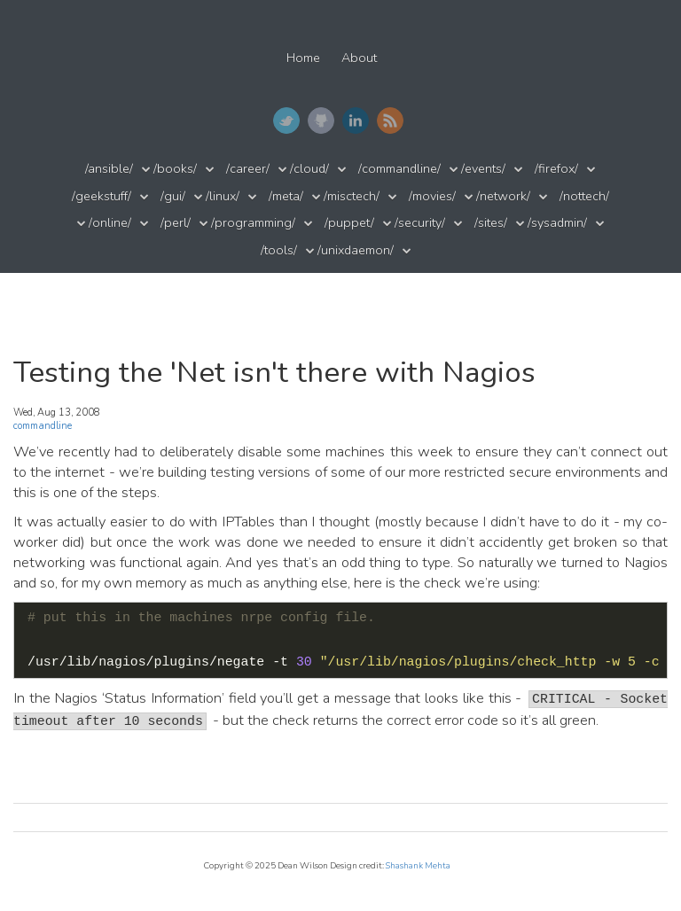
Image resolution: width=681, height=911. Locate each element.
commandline (42, 425)
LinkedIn (355, 120)
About (359, 58)
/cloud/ (309, 168)
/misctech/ (352, 196)
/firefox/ (556, 168)
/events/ (483, 168)
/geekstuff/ (101, 196)
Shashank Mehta (418, 865)
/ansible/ (109, 168)
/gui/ (172, 196)
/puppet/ (349, 222)
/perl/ (175, 222)
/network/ (503, 196)
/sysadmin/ (557, 222)
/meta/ (286, 196)
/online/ (110, 222)
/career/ (248, 168)
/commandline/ (399, 168)
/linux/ (222, 196)
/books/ (175, 168)
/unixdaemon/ (355, 250)
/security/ (420, 222)
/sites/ (490, 222)
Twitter (286, 120)
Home (303, 58)
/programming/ (253, 222)
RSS (390, 120)
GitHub (321, 120)
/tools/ (279, 250)
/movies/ (432, 196)
